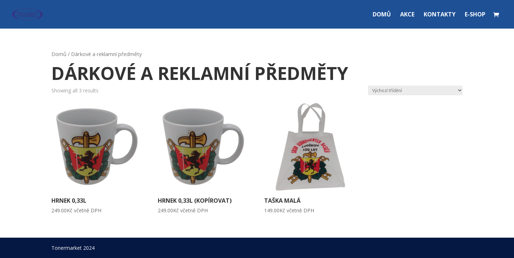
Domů (58, 53)
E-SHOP (475, 15)
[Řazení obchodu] (415, 90)
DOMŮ (382, 15)
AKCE (407, 15)
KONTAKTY (439, 15)
